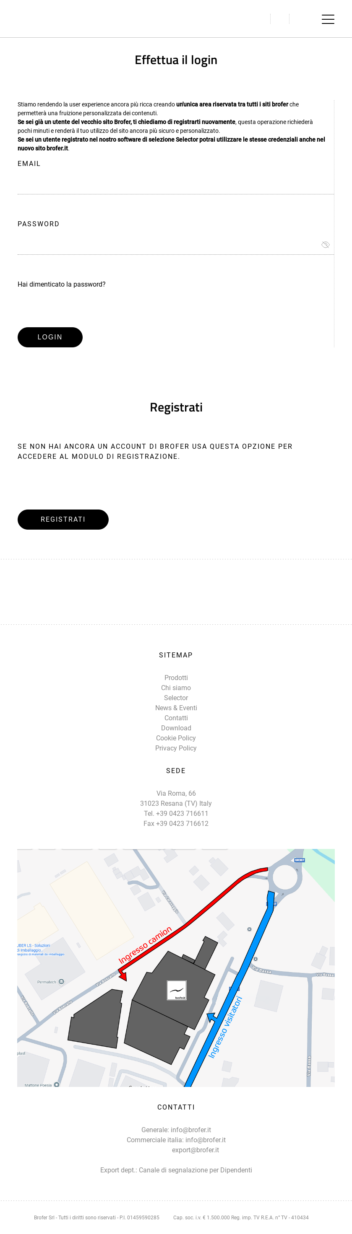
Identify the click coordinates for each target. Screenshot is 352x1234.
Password (39, 224)
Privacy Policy (176, 748)
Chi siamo (176, 688)
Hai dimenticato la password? (62, 284)
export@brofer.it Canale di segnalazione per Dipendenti (195, 1160)
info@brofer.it (191, 1130)
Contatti (176, 718)
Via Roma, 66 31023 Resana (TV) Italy (176, 798)
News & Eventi (176, 708)
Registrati (63, 519)
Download (176, 728)
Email (29, 164)
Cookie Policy (176, 738)
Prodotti (176, 678)
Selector (176, 698)
